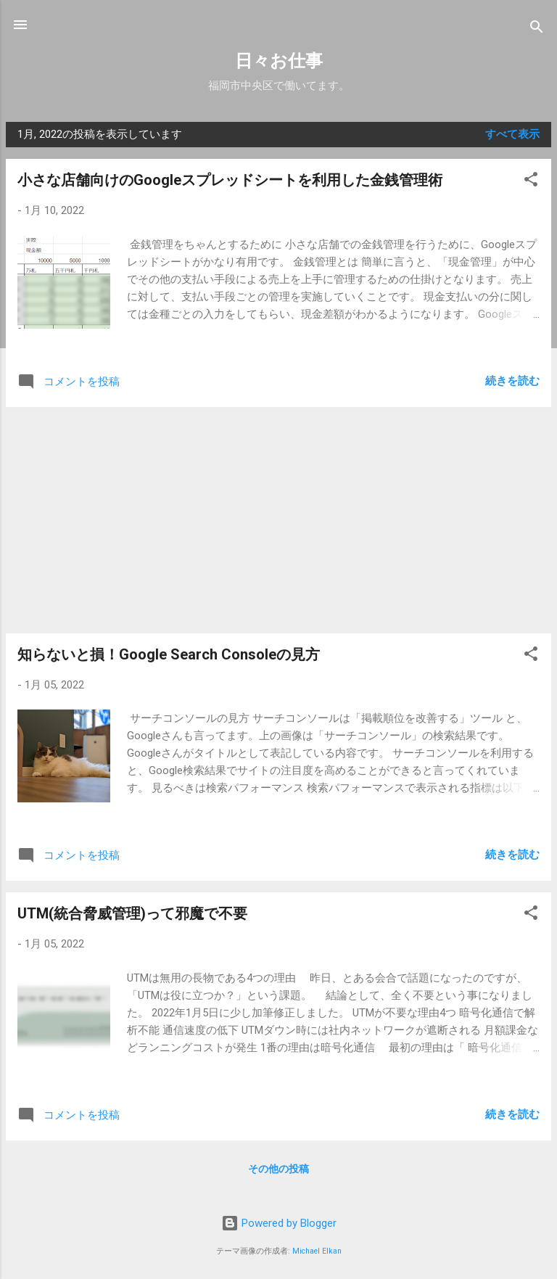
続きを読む (512, 380)
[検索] (536, 29)
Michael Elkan (317, 1251)
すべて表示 (512, 134)
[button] (531, 181)
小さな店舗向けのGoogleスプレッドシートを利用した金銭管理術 (229, 180)
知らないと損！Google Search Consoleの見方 (168, 654)
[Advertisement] (278, 520)
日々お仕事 (279, 61)
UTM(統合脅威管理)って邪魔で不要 (132, 913)
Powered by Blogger (279, 1223)
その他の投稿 (278, 1169)
